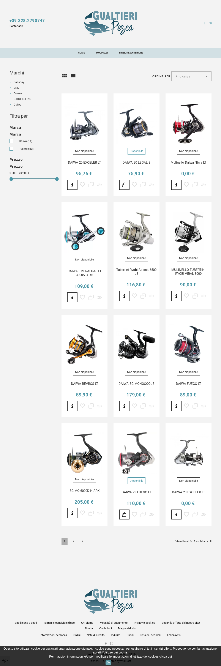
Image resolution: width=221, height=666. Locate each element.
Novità (97, 4)
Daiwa (17, 126)
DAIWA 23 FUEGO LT (136, 514)
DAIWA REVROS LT (84, 406)
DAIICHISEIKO (22, 121)
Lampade (181, 43)
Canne (38, 43)
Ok (108, 662)
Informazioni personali (53, 635)
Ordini (77, 635)
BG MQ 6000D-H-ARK (84, 513)
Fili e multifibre (100, 43)
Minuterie (22, 52)
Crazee (18, 115)
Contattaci (111, 4)
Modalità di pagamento (114, 622)
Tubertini (26, 170)
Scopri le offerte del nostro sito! (70, 4)
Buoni (130, 635)
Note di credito (95, 635)
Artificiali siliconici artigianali (42, 60)
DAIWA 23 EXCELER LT (188, 514)
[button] (163, 5)
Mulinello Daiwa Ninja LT (188, 184)
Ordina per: (161, 98)
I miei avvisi (174, 635)
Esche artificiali (65, 43)
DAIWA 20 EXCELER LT (84, 184)
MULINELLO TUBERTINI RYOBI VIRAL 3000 (188, 294)
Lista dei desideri (150, 635)
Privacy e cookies (144, 622)
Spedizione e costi (26, 622)
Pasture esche (49, 52)
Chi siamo (87, 622)
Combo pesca (165, 52)
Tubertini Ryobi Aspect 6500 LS (136, 294)
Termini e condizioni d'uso (59, 622)
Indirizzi (115, 635)
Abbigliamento (81, 52)
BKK (16, 110)
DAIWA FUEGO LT (188, 406)
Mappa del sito (127, 628)
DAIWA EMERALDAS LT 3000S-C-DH (84, 295)
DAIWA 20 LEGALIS (136, 184)
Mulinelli (17, 43)
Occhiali (108, 52)
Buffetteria (156, 43)
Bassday (19, 104)
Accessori (130, 43)
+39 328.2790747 (27, 22)
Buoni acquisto (137, 52)
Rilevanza (183, 98)
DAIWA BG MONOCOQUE (136, 406)
